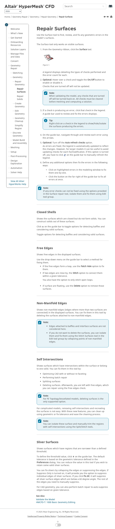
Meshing (15, 147)
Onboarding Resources (17, 44)
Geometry (34, 17)
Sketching (18, 73)
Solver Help (16, 172)
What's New (17, 33)
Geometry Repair (20, 17)
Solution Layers (18, 49)
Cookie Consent (80, 516)
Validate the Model (45, 499)
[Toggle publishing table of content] (6, 24)
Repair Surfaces (65, 17)
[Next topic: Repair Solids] (108, 17)
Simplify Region (19, 127)
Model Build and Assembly (20, 142)
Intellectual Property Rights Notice (42, 516)
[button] (9, 29)
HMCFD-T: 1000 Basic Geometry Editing (55, 502)
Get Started (16, 37)
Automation (16, 168)
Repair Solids (20, 98)
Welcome (15, 29)
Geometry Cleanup (20, 120)
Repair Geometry (48, 17)
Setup (13, 152)
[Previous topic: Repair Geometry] (105, 17)
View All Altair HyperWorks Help (17, 183)
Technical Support (65, 516)
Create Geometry (20, 105)
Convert (14, 61)
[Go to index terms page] (107, 7)
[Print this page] (111, 17)
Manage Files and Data (17, 55)
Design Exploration (16, 162)
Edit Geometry (20, 112)
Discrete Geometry (17, 134)
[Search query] (84, 6)
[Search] (102, 7)
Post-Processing (19, 156)
